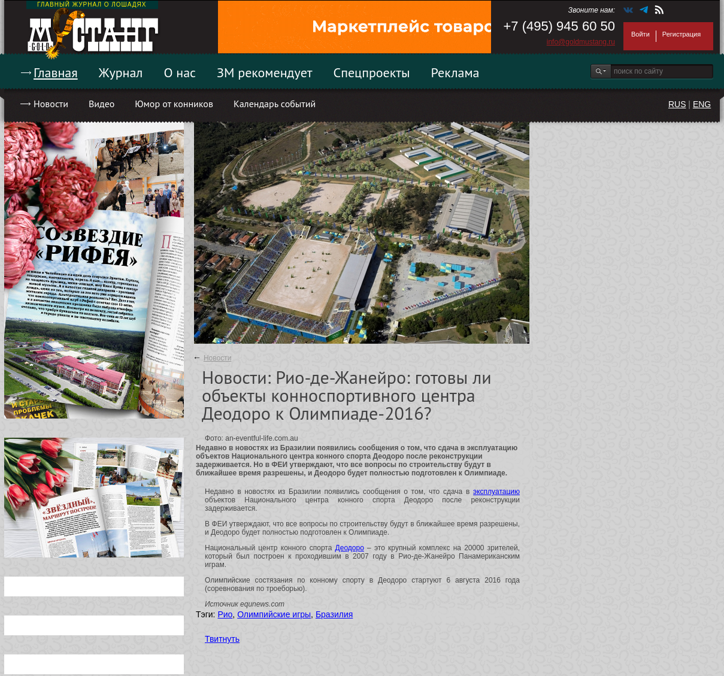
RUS (677, 104)
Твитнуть (222, 639)
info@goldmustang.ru (581, 42)
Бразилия (334, 614)
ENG (702, 104)
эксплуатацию (496, 491)
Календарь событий (275, 104)
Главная (56, 72)
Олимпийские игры (274, 614)
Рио (224, 614)
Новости (51, 104)
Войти (640, 34)
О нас (179, 72)
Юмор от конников (174, 104)
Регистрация (681, 34)
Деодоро (349, 548)
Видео (101, 104)
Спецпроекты (372, 72)
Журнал (121, 72)
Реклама (455, 72)
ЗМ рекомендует (265, 72)
